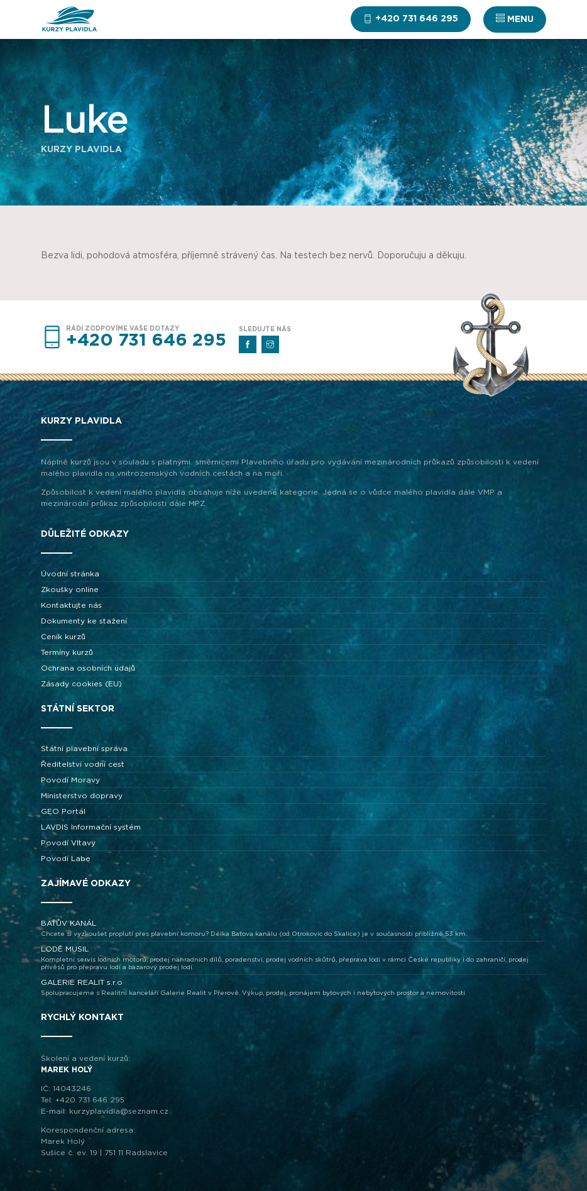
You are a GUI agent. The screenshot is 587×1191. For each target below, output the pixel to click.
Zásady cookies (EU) (81, 684)
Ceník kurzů (63, 636)
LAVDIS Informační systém (91, 827)
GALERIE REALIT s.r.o (293, 988)
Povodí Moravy (70, 780)
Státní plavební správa (84, 748)
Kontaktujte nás (71, 605)
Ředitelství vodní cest (82, 764)
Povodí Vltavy (68, 843)
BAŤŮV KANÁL (293, 928)
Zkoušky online (70, 589)
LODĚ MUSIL (293, 958)
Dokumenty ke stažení (84, 621)
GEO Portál (63, 811)
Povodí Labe (66, 858)
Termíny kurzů (67, 652)
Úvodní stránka (70, 574)
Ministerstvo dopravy (82, 795)
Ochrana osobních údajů (88, 668)
